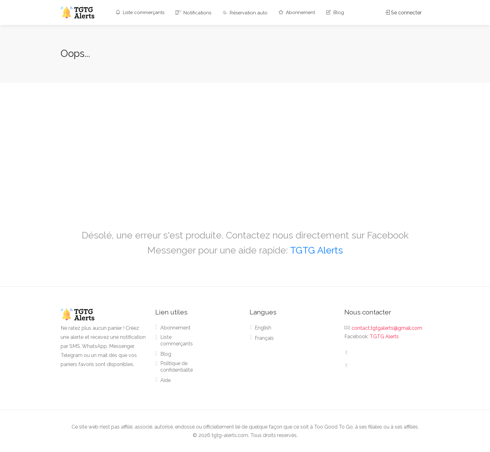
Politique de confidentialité (176, 366)
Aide (165, 380)
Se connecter (403, 13)
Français (264, 338)
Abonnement (297, 12)
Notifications (193, 13)
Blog (335, 12)
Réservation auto (245, 13)
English (263, 328)
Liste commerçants (140, 12)
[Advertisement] (245, 148)
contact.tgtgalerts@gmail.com (387, 328)
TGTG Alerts (316, 250)
